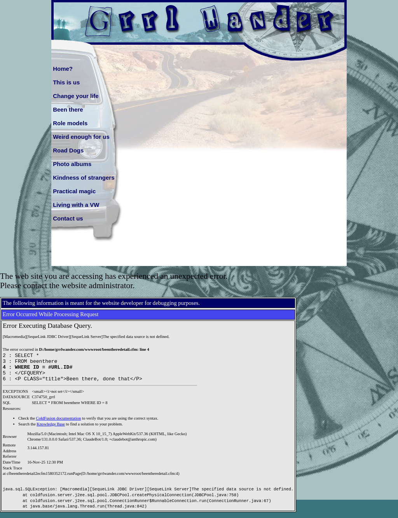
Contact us (68, 218)
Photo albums (72, 164)
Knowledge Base (51, 430)
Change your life (76, 96)
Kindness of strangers (83, 177)
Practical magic (74, 191)
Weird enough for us (81, 136)
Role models (70, 123)
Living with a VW (76, 204)
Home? (63, 68)
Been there (68, 109)
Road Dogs (68, 150)
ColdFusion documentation (58, 424)
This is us (66, 82)
